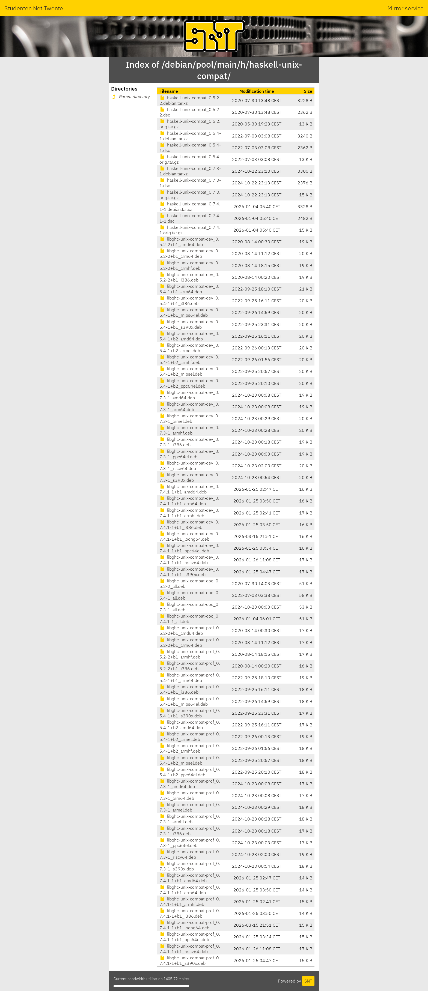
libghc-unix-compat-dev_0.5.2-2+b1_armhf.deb (189, 265)
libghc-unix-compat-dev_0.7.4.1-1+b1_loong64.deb (189, 536)
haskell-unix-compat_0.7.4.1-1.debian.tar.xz (189, 206)
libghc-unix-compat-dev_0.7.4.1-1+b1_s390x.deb (189, 571)
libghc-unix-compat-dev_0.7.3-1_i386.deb (189, 441)
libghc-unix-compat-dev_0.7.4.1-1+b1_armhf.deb (189, 512)
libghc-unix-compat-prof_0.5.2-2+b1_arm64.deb (189, 642)
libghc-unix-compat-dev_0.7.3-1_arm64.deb (189, 406)
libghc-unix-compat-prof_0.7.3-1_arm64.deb (189, 795)
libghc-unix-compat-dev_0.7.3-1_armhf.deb (189, 430)
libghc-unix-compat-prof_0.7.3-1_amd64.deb (189, 783)
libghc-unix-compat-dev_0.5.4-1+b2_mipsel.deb (189, 371)
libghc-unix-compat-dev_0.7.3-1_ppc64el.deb (189, 453)
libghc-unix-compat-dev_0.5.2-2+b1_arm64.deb (189, 253)
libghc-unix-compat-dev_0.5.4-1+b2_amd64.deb (189, 336)
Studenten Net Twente (33, 8)
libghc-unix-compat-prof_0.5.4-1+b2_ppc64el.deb (189, 772)
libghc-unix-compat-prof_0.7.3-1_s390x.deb (189, 866)
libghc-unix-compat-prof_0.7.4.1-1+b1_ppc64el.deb (189, 936)
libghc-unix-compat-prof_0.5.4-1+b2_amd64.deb (189, 724)
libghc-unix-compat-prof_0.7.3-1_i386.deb (189, 830)
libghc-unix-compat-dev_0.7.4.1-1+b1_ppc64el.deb (189, 548)
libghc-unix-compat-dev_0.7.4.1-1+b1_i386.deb (189, 524)
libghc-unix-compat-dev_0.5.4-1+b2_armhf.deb (189, 359)
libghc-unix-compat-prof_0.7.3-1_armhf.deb (189, 818)
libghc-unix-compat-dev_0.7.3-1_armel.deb (189, 418)
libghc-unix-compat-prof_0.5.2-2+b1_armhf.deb (189, 654)
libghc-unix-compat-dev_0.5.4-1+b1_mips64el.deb (189, 312)
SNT (308, 981)
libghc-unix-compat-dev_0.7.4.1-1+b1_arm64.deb (189, 500)
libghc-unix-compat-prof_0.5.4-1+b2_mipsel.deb (189, 760)
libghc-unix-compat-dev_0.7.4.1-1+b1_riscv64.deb (189, 559)
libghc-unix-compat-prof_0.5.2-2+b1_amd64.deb (189, 630)
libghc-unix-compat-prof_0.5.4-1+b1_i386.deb (189, 689)
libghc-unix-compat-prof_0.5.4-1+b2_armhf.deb (189, 748)
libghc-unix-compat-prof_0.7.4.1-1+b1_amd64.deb (189, 877)
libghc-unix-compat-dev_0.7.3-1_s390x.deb (189, 477)
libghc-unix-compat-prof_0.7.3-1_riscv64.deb (189, 854)
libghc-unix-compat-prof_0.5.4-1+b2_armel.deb (189, 736)
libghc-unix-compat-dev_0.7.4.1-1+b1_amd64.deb (189, 489)
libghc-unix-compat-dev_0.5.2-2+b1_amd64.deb (189, 241)
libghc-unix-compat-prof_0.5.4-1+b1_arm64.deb (189, 677)
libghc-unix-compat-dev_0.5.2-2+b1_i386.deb (189, 277)
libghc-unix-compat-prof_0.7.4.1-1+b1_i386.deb (189, 913)
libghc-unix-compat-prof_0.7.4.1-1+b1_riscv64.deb (189, 948)
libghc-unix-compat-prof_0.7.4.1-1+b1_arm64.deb (189, 889)
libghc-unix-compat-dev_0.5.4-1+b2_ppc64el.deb (189, 383)
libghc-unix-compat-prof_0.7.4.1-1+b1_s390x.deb (189, 960)
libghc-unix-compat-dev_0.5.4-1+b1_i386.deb (189, 300)
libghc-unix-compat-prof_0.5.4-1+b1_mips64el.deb (189, 701)
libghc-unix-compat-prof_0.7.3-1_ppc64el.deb (189, 842)
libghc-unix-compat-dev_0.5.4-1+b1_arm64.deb (189, 288)
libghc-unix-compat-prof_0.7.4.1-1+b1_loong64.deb (189, 925)
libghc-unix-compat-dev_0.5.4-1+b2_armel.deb (189, 347)
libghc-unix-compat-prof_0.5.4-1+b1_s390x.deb (189, 713)
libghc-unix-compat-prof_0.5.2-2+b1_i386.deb (189, 665)
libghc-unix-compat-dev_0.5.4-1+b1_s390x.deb (189, 324)
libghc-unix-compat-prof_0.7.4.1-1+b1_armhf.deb (189, 901)
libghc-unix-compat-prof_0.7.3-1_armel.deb (189, 807)
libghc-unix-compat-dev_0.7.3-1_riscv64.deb (189, 465)
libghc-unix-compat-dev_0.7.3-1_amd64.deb (189, 395)
